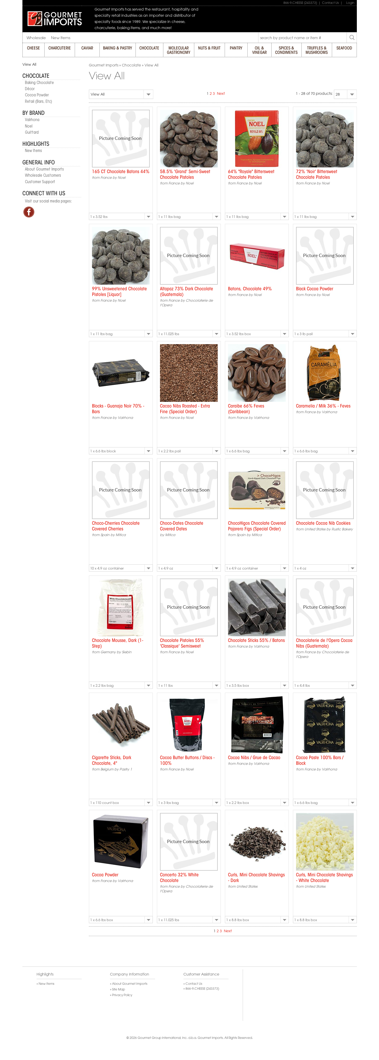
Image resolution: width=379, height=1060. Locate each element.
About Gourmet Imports (44, 169)
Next (221, 93)
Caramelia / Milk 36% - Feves (323, 406)
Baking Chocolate (39, 83)
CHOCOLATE (149, 48)
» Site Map (117, 989)
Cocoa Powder (37, 95)
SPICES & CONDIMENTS (286, 50)
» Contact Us (192, 983)
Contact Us (330, 3)
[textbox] (302, 37)
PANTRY (236, 48)
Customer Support (40, 182)
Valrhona (32, 120)
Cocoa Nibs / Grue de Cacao (254, 758)
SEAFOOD (344, 48)
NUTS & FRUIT (209, 48)
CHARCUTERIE (59, 48)
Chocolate (35, 76)
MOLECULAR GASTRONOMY (178, 50)
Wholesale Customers (43, 176)
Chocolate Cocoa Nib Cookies (323, 523)
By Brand (33, 113)
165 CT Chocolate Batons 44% (120, 171)
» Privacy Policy (121, 995)
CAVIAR (87, 48)
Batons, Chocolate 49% (250, 289)
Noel (28, 126)
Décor (30, 89)
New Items (33, 151)
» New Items (45, 983)
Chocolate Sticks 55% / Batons (256, 640)
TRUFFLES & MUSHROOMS (317, 50)
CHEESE (33, 48)
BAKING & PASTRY (117, 48)
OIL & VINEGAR (259, 50)
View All (29, 64)
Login (349, 3)
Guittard (32, 133)
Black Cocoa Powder (314, 289)
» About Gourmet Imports (128, 983)
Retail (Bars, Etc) (38, 102)
